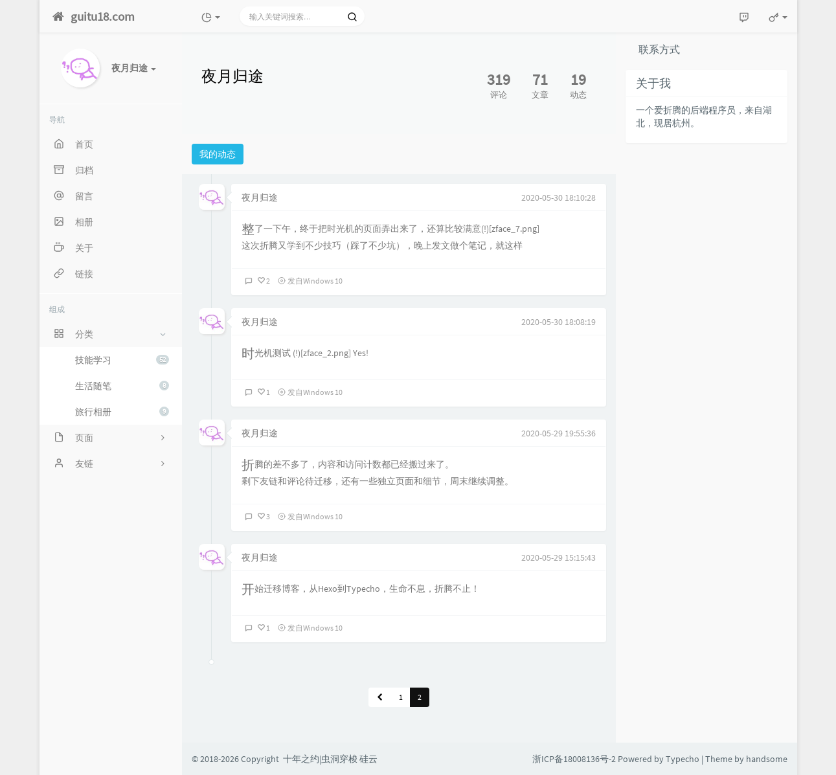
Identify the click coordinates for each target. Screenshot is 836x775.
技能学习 (122, 360)
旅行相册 (122, 412)
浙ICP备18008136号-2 (574, 759)
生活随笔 (122, 386)
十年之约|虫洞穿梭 (320, 759)
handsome (766, 759)
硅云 (368, 759)
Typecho (682, 759)
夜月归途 (260, 197)
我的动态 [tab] (217, 154)
